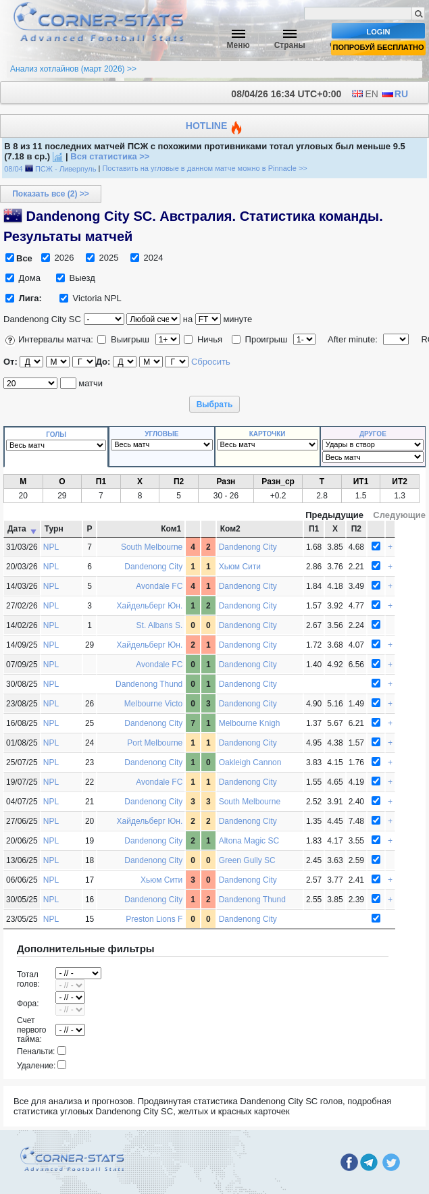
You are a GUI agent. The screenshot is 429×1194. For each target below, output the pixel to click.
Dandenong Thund (149, 684)
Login (378, 32)
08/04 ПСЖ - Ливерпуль (50, 169)
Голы (56, 434)
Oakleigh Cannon (250, 762)
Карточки (267, 434)
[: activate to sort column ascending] (193, 529)
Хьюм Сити (240, 566)
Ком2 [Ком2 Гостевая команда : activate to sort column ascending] (230, 529)
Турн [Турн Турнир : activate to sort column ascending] (54, 529)
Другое (372, 434)
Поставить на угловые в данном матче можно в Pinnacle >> (204, 169)
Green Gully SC (247, 860)
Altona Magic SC (249, 841)
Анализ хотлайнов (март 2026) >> (73, 69)
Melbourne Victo (153, 703)
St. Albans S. (159, 625)
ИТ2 (399, 481)
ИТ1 (361, 481)
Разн (225, 481)
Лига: (30, 298)
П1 (101, 481)
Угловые (161, 434)
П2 (179, 481)
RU (394, 93)
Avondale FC (159, 586)
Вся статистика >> (109, 156)
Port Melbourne (154, 743)
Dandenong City (248, 547)
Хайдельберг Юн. (150, 606)
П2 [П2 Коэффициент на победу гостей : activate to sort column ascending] (356, 529)
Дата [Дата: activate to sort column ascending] (16, 529)
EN (364, 93)
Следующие (399, 515)
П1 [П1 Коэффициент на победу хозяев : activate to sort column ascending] (314, 529)
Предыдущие (334, 515)
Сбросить (210, 362)
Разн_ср (278, 481)
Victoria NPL (90, 298)
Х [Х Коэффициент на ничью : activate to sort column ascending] (335, 529)
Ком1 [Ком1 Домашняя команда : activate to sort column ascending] (171, 529)
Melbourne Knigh (249, 723)
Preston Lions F (154, 919)
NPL (51, 547)
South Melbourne (151, 547)
